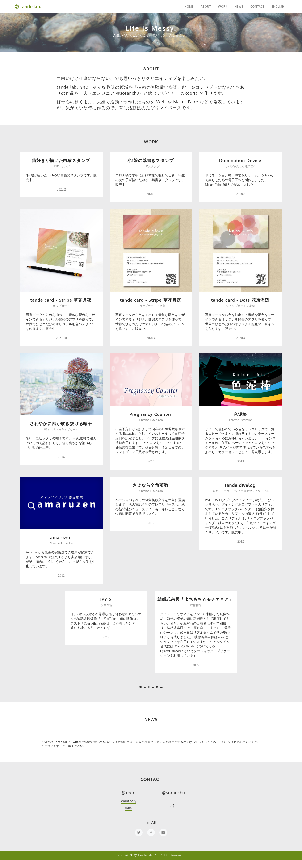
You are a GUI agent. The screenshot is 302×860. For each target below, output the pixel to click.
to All (151, 822)
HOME (189, 6)
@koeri (128, 792)
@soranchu (173, 792)
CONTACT (257, 6)
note (128, 808)
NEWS (239, 6)
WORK (222, 6)
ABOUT (206, 6)
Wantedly (128, 801)
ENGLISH (278, 6)
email (163, 832)
